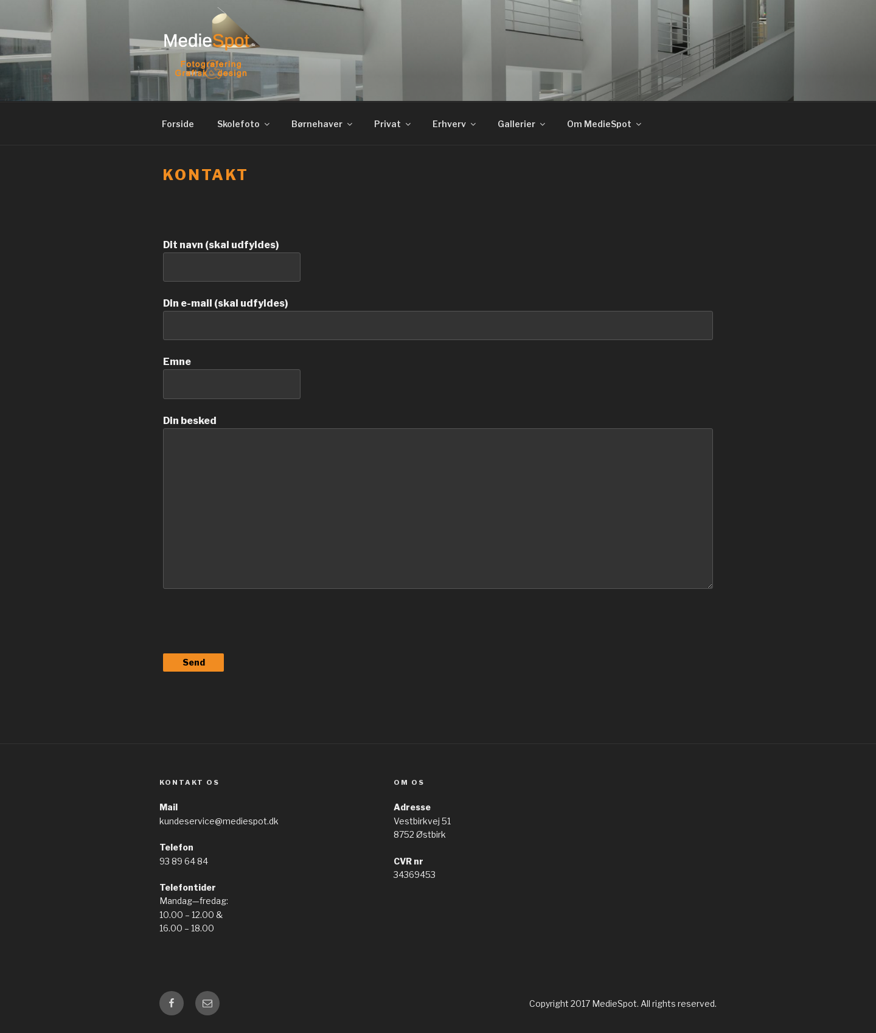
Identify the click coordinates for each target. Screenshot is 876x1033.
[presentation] (255, 627)
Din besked (438, 502)
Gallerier (522, 124)
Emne (438, 377)
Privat (393, 124)
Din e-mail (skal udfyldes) (438, 318)
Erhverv (455, 124)
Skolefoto (244, 124)
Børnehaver (322, 124)
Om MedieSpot (605, 124)
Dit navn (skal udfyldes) (438, 260)
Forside (178, 124)
